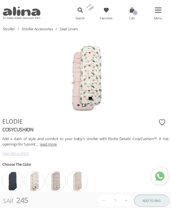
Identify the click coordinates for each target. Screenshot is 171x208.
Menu (158, 18)
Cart (132, 18)
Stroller (9, 28)
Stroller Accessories (37, 28)
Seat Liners (69, 28)
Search (80, 18)
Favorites (106, 18)
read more (48, 144)
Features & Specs (15, 153)
